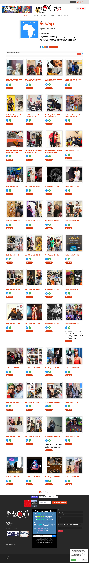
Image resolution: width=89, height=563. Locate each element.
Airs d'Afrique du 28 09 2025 (32, 186)
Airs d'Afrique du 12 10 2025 (13, 186)
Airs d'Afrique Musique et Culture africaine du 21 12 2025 (73, 115)
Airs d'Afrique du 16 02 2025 (13, 323)
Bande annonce (53, 47)
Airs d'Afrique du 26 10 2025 (72, 151)
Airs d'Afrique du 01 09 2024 (13, 436)
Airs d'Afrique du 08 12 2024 (32, 368)
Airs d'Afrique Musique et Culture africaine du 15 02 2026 (73, 79)
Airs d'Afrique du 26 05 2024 (72, 477)
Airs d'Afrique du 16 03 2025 (52, 289)
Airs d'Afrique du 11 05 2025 (52, 255)
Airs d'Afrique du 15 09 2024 (72, 402)
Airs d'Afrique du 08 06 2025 (13, 255)
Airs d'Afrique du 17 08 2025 (72, 186)
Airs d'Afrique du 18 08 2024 (32, 436)
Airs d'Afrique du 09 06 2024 (52, 477)
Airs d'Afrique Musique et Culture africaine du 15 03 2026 (33, 79)
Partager (34, 497)
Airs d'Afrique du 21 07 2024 (72, 436)
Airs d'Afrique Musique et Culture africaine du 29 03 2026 (14, 79)
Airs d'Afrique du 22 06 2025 (72, 221)
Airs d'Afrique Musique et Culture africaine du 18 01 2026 (33, 115)
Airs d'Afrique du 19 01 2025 (52, 323)
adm (7, 558)
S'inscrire (79, 53)
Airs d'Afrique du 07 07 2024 (13, 477)
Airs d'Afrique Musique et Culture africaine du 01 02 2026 (14, 115)
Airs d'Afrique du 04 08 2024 (52, 436)
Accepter (73, 559)
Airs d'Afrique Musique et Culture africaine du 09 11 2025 (53, 151)
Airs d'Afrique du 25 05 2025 (32, 255)
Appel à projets (35, 15)
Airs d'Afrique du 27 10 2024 (13, 402)
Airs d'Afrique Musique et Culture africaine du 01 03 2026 (53, 79)
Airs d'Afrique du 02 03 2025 (72, 289)
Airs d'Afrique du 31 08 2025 (52, 186)
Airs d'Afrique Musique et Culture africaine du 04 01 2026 (53, 115)
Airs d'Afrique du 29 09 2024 (52, 402)
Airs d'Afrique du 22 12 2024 (13, 368)
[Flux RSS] (45, 47)
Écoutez (9, 88)
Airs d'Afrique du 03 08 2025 (13, 221)
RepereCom (12, 556)
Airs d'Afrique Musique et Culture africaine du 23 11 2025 (33, 151)
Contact (60, 15)
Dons (8, 2)
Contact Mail (12, 544)
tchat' (21, 2)
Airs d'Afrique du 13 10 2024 (32, 402)
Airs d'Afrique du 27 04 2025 (72, 255)
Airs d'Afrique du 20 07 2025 (32, 221)
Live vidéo (14, 2)
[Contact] (47, 47)
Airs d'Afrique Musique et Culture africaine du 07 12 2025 (14, 151)
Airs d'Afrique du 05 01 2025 (72, 323)
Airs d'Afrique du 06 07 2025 (52, 221)
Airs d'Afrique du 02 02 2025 (32, 323)
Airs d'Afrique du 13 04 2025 (13, 289)
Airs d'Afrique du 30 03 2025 (32, 289)
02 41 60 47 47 (80, 2)
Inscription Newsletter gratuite (59, 502)
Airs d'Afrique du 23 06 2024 (32, 477)
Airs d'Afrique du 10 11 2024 (72, 368)
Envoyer (60, 531)
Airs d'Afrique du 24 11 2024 (52, 368)
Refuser (84, 559)
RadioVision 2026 (44, 15)
